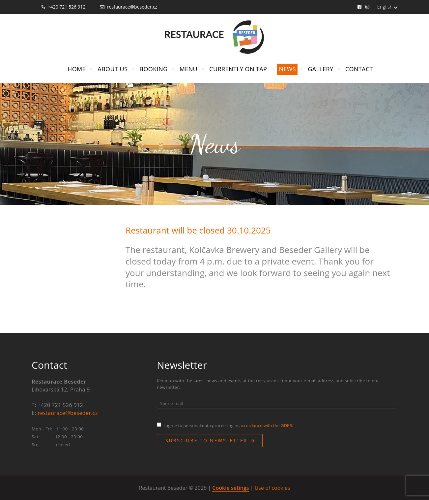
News (287, 69)
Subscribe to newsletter (206, 440)
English (387, 7)
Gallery (320, 69)
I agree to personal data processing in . (228, 425)
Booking (153, 69)
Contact (359, 69)
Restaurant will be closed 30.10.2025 (198, 230)
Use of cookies (272, 487)
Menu (188, 69)
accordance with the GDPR (266, 425)
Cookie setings (230, 487)
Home (77, 69)
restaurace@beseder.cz (132, 7)
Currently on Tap (238, 69)
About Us (113, 69)
